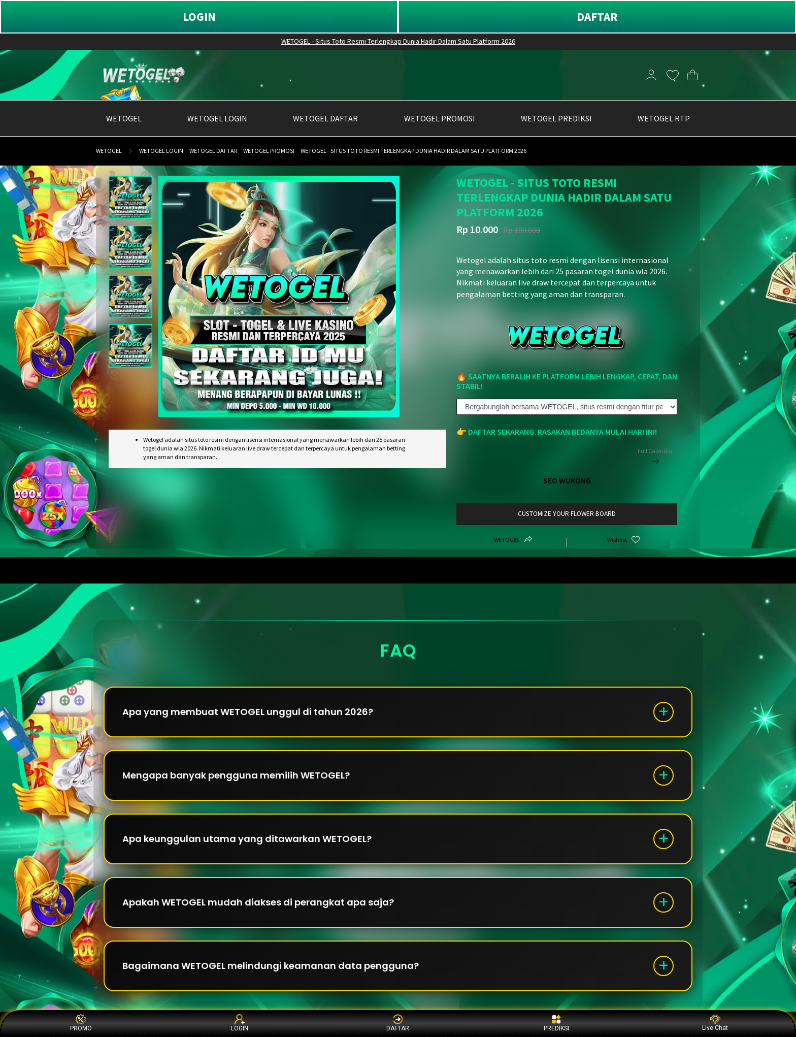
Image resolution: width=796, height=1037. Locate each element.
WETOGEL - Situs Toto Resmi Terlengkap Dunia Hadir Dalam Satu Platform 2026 (398, 41)
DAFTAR (597, 16)
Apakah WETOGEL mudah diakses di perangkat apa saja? (258, 902)
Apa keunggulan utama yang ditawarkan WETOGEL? (247, 838)
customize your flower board (567, 513)
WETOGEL (109, 150)
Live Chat (715, 1023)
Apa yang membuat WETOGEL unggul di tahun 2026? (247, 711)
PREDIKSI (556, 1023)
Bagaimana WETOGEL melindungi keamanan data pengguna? (270, 965)
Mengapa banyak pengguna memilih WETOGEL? (236, 775)
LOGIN (199, 16)
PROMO (81, 1023)
